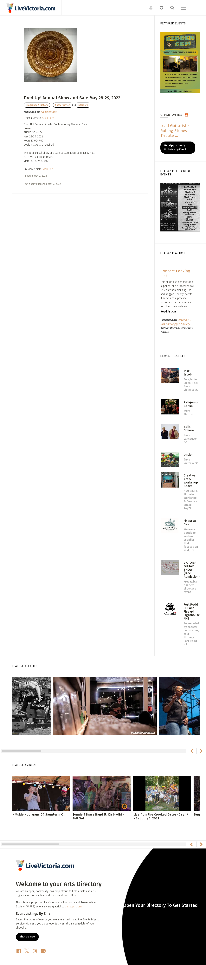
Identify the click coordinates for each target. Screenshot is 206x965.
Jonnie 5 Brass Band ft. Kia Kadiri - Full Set (98, 816)
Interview (83, 105)
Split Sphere (189, 428)
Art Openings (48, 112)
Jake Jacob (188, 372)
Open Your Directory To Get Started (160, 905)
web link (48, 169)
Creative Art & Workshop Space (191, 481)
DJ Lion (188, 455)
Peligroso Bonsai (191, 404)
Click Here (48, 118)
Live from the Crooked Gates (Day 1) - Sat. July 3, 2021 (160, 816)
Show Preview (62, 105)
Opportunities (171, 114)
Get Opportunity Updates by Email (175, 147)
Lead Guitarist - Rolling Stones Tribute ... (174, 130)
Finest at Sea (190, 522)
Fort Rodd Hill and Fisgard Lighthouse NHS (192, 611)
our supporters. (74, 906)
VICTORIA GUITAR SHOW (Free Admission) (192, 569)
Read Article (168, 311)
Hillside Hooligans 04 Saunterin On (38, 814)
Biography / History (37, 105)
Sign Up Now (27, 936)
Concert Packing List (175, 273)
